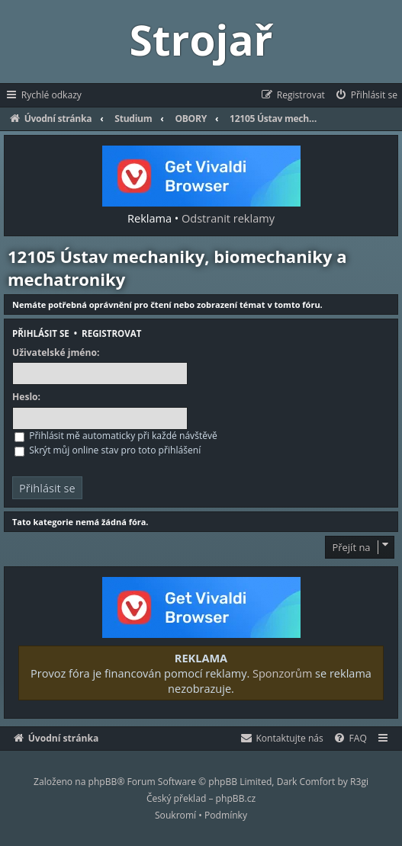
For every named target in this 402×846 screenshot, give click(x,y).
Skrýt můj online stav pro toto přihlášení (107, 450)
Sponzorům (282, 673)
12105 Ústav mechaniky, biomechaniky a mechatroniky (177, 267)
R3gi (359, 781)
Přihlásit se (40, 333)
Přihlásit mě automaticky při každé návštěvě (115, 435)
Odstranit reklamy (228, 218)
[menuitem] (366, 95)
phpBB (102, 781)
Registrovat (111, 333)
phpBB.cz (236, 798)
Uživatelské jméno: (55, 353)
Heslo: (26, 397)
